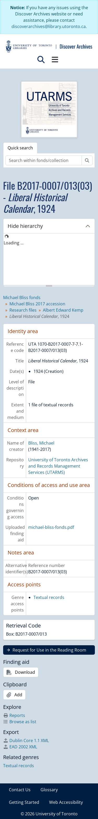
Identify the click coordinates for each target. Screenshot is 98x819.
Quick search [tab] (20, 148)
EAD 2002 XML (20, 747)
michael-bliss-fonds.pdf (51, 527)
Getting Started (24, 802)
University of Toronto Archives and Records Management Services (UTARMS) (58, 466)
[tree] (49, 259)
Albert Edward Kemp (63, 310)
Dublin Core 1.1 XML (26, 740)
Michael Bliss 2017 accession (37, 304)
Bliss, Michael (41, 443)
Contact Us (20, 790)
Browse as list (19, 722)
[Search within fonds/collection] (43, 160)
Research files (23, 310)
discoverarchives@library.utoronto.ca (48, 26)
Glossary (49, 790)
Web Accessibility (66, 802)
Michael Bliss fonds (22, 297)
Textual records (48, 597)
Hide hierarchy (25, 225)
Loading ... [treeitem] (14, 243)
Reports (14, 715)
